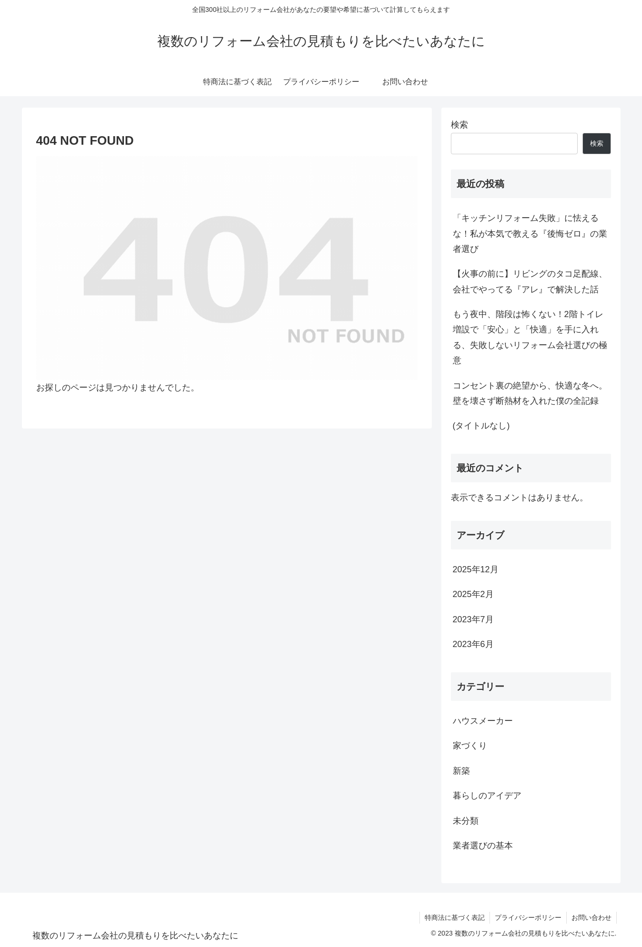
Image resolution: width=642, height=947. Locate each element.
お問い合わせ (591, 917)
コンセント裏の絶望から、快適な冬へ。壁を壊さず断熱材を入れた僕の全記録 (530, 393)
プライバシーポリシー (528, 917)
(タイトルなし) (481, 425)
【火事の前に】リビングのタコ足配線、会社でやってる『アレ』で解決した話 (530, 281)
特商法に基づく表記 (455, 917)
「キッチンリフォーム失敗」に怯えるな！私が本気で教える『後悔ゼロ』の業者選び (530, 233)
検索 (459, 125)
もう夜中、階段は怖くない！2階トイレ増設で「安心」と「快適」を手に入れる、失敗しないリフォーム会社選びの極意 (530, 337)
